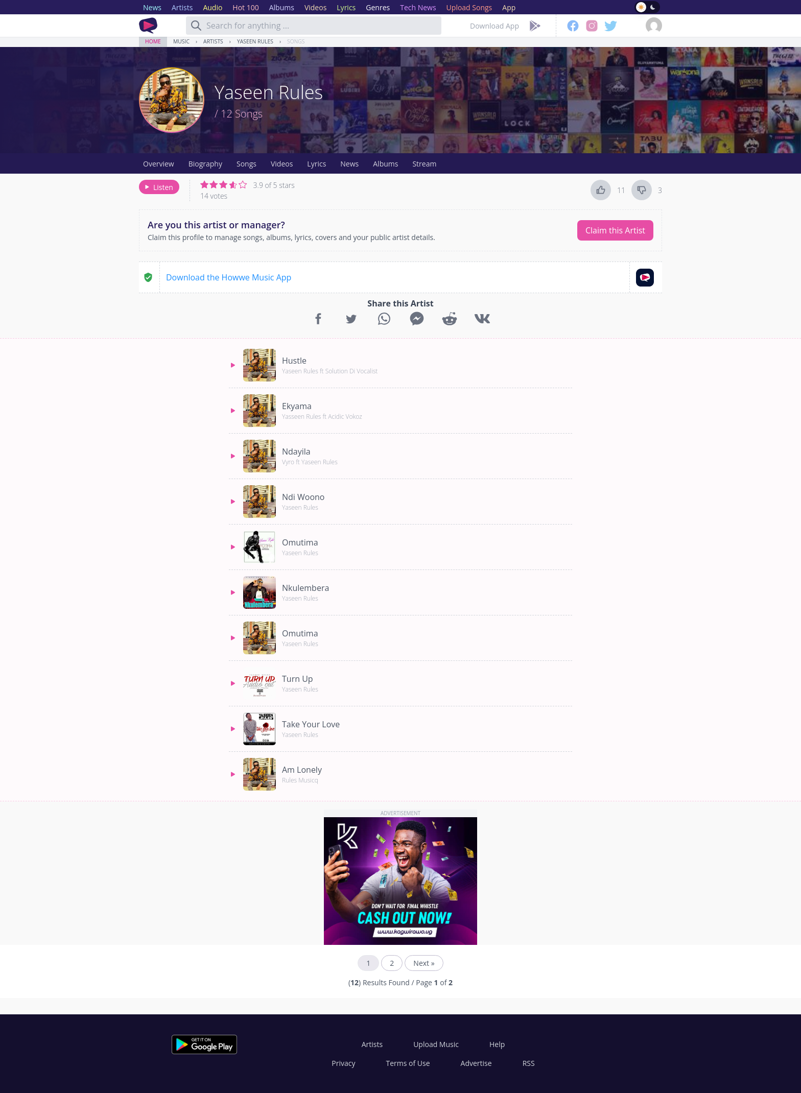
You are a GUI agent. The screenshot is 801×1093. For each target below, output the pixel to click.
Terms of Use (408, 1063)
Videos (282, 164)
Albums (385, 164)
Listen (158, 187)
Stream (424, 164)
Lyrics (316, 164)
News (349, 164)
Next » (423, 963)
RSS (529, 1063)
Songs (295, 41)
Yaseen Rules (255, 41)
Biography (205, 164)
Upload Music (436, 1044)
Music (181, 41)
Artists (213, 41)
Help (497, 1044)
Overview (158, 164)
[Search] (196, 25)
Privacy (343, 1063)
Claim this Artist (615, 230)
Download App (494, 26)
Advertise (476, 1063)
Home (153, 41)
